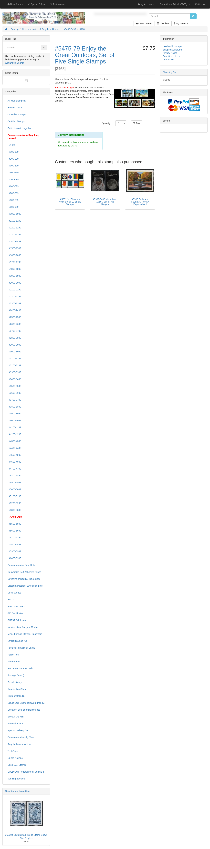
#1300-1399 (14, 234)
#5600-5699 (14, 530)
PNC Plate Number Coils (20, 668)
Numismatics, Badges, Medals (23, 627)
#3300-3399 (14, 372)
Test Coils (13, 751)
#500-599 (13, 179)
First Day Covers (16, 606)
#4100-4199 (14, 427)
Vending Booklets (16, 778)
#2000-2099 (14, 282)
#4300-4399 (14, 441)
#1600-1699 (14, 255)
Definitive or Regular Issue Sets (24, 579)
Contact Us (168, 59)
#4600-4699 (14, 461)
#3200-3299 (14, 365)
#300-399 (13, 165)
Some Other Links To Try (174, 4)
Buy (136, 123)
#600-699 (13, 186)
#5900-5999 (14, 551)
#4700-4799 (14, 468)
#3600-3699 (14, 393)
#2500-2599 (14, 317)
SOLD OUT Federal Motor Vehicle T (26, 771)
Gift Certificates (15, 613)
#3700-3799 (14, 400)
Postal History (15, 682)
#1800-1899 (14, 269)
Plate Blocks (14, 661)
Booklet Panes (15, 107)
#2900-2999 (14, 344)
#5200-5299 (14, 503)
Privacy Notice (170, 53)
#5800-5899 (14, 544)
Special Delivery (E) (18, 730)
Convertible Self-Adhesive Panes (24, 572)
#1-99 (11, 145)
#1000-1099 (14, 214)
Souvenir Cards (15, 723)
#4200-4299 (14, 434)
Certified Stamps (16, 121)
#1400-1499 (14, 241)
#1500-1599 (14, 248)
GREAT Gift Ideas (17, 620)
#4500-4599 (14, 455)
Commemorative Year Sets (21, 565)
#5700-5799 (14, 537)
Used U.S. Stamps (17, 765)
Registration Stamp (17, 689)
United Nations (15, 758)
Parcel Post (13, 654)
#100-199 (13, 152)
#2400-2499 (14, 310)
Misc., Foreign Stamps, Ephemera (25, 634)
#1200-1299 (14, 227)
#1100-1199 (14, 220)
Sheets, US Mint (16, 716)
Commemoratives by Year (21, 737)
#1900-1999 (14, 276)
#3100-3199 (14, 358)
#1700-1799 (14, 262)
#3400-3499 (14, 379)
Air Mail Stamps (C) (17, 100)
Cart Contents (144, 23)
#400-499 (13, 172)
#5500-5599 (14, 523)
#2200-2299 (14, 296)
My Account (181, 23)
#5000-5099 (14, 489)
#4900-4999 (14, 482)
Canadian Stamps (17, 114)
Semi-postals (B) (16, 696)
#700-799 (13, 193)
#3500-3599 (14, 386)
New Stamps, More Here (17, 791)
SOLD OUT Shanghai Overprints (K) (26, 703)
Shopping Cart (170, 72)
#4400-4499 (14, 448)
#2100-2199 (14, 289)
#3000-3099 (14, 351)
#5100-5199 (14, 496)
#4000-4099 (14, 420)
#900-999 (13, 207)
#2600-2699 (14, 324)
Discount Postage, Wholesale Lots (25, 585)
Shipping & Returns (172, 49)
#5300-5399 (14, 510)
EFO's (11, 599)
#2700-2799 (14, 331)
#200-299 (13, 158)
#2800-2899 (14, 338)
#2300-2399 (14, 303)
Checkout (163, 23)
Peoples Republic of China (21, 647)
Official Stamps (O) (17, 641)
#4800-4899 (14, 475)
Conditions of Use (172, 56)
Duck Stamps (14, 592)
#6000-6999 (14, 558)
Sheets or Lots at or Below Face (24, 709)
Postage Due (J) (16, 675)
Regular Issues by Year (19, 744)
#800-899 (13, 200)
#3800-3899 (14, 406)
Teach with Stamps (172, 46)
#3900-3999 (14, 413)
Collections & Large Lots (20, 128)
